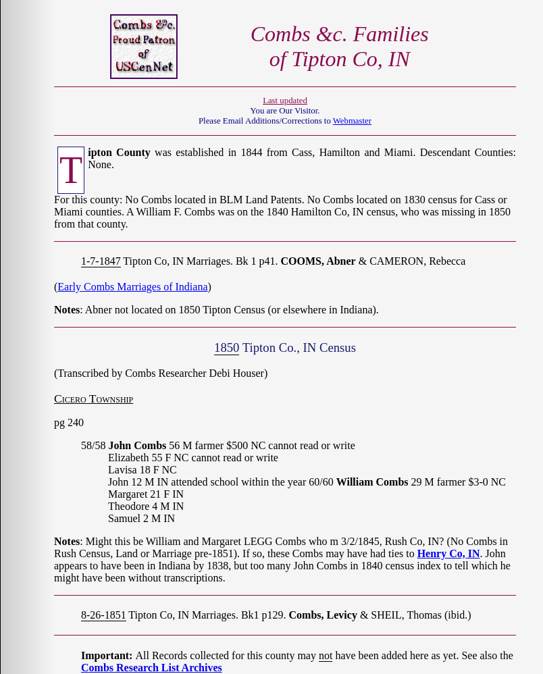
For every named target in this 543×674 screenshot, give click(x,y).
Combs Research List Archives (151, 667)
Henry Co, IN (448, 553)
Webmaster (352, 121)
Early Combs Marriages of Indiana (132, 286)
